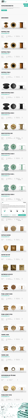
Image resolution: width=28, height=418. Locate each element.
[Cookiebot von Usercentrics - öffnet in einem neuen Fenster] (23, 202)
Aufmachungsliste (4, 10)
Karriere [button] (2, 407)
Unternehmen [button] (3, 406)
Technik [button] (11, 406)
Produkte (22, 412)
